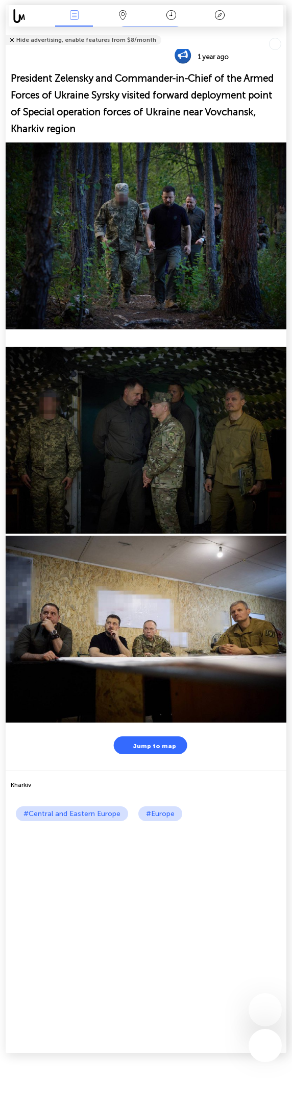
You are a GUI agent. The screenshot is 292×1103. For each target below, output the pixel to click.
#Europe (160, 813)
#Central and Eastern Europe (71, 813)
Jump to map (148, 745)
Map (122, 16)
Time (171, 16)
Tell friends (282, 33)
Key (219, 16)
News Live (74, 16)
